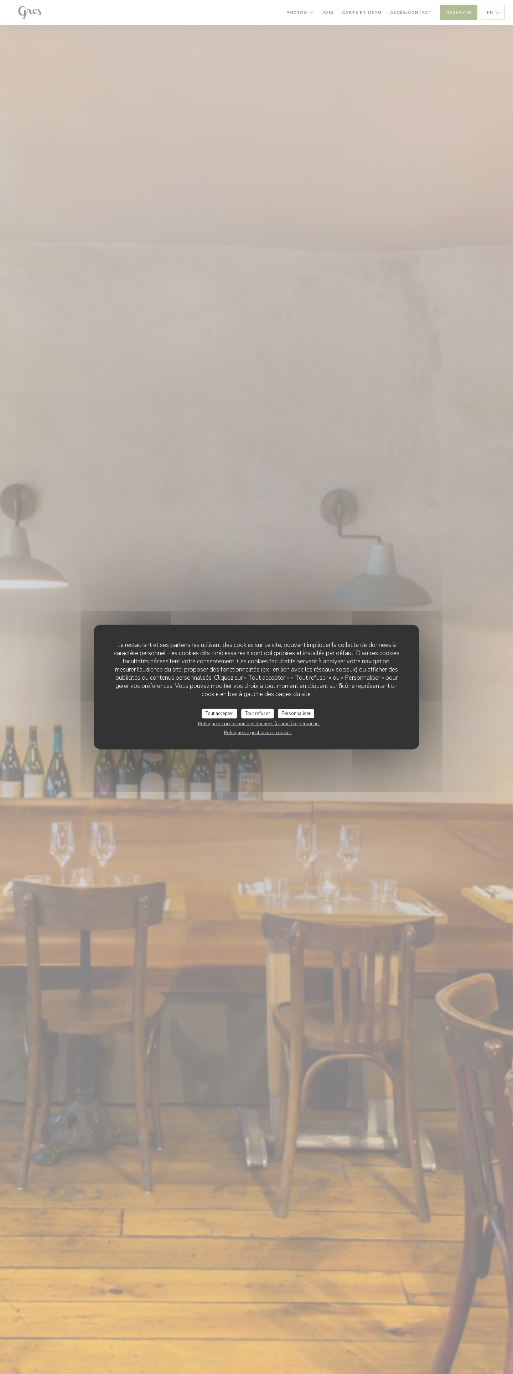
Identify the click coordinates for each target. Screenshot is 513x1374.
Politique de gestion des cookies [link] (258, 733)
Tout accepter (219, 713)
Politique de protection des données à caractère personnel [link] (259, 724)
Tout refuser (257, 713)
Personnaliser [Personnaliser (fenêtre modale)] (296, 713)
